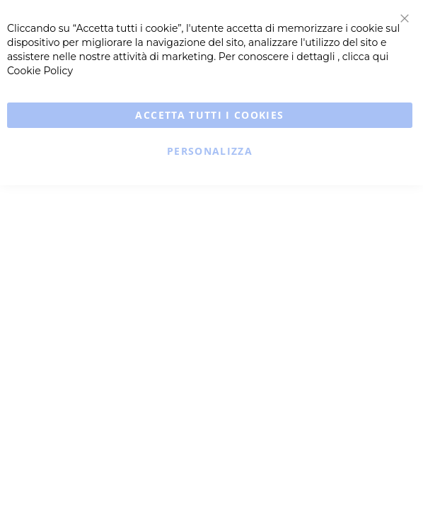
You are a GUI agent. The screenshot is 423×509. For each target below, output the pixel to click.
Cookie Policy (40, 70)
